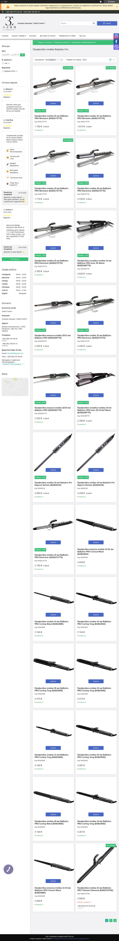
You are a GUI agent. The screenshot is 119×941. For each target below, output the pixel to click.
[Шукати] (94, 23)
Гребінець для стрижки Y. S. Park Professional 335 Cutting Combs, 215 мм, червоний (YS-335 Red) (15, 234)
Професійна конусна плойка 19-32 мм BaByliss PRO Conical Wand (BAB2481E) (95, 551)
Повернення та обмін (67, 36)
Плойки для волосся (62, 42)
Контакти (32, 36)
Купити (53, 103)
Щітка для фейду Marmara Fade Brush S (15, 226)
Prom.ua (71, 936)
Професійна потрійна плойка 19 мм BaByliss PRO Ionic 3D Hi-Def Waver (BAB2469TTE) (94, 410)
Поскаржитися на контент (61, 939)
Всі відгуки (15, 259)
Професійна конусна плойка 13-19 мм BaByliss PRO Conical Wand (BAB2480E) (53, 890)
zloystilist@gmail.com (15, 353)
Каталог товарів (18, 36)
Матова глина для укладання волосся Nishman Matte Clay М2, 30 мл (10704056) (15, 108)
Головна (5, 36)
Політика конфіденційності (80, 939)
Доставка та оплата (47, 36)
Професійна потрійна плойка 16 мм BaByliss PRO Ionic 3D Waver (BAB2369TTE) (94, 263)
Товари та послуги (44, 42)
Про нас (82, 36)
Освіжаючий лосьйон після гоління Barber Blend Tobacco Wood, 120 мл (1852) (14, 139)
